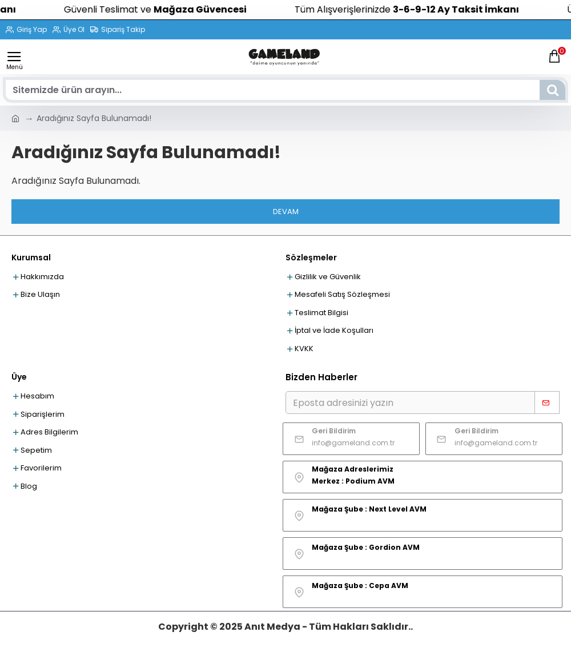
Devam (286, 211)
